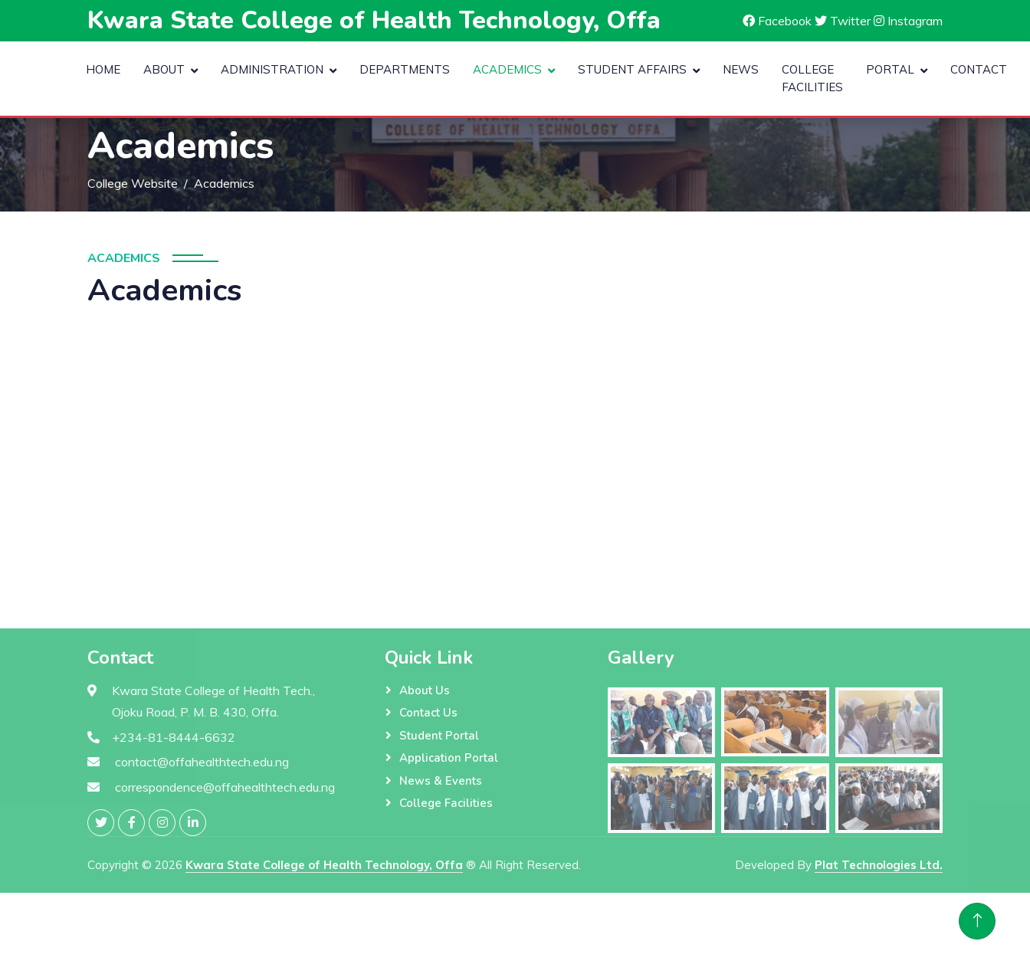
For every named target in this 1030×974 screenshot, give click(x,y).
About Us (424, 690)
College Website (132, 183)
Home (103, 69)
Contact (978, 69)
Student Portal (439, 735)
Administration (272, 69)
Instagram (908, 20)
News (741, 69)
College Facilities (812, 78)
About (164, 69)
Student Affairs (632, 69)
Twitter (843, 20)
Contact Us (428, 712)
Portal (890, 69)
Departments (404, 69)
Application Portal (448, 758)
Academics (507, 69)
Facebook (777, 20)
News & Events (440, 781)
